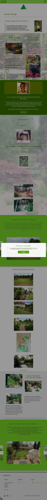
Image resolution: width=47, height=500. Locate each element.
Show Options (23, 255)
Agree (23, 252)
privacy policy (34, 249)
